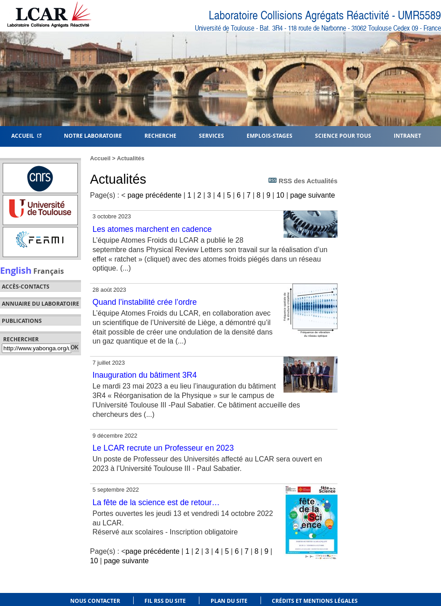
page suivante (312, 195)
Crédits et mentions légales (315, 601)
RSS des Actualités (303, 180)
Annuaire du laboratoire (40, 304)
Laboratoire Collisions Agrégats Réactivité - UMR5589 (325, 15)
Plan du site (229, 601)
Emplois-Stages (269, 135)
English (16, 270)
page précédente (154, 195)
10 (280, 195)
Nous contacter (95, 601)
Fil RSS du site (165, 601)
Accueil (26, 135)
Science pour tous (343, 135)
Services (211, 135)
